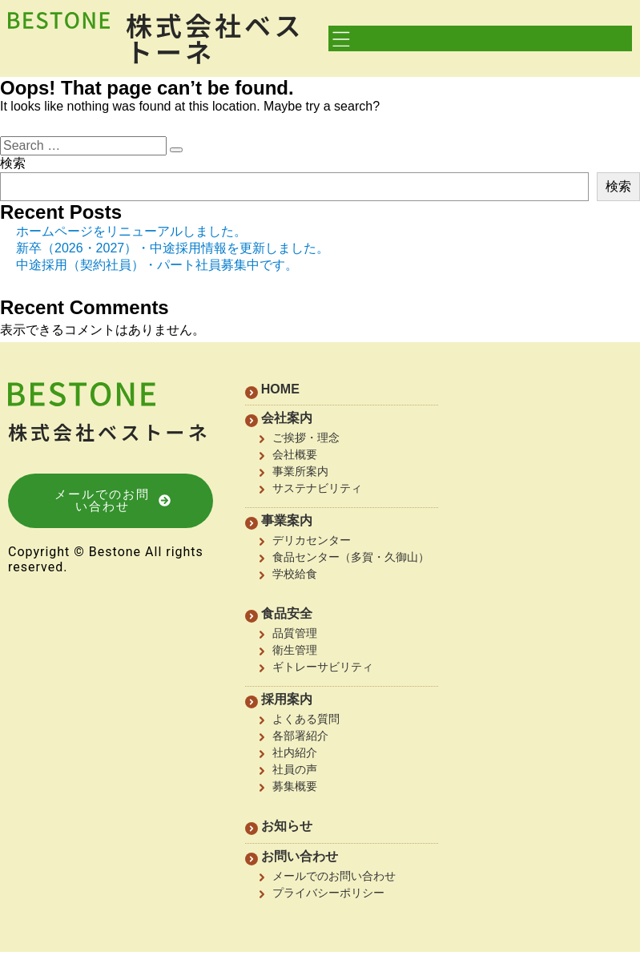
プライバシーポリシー (328, 892)
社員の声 (294, 769)
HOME (280, 389)
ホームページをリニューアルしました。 (131, 231)
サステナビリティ (317, 488)
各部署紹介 (300, 735)
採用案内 (286, 699)
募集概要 (294, 786)
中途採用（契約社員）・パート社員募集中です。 (157, 265)
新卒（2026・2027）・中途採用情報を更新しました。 (172, 248)
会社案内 (286, 418)
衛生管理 (294, 649)
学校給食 (294, 573)
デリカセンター (311, 540)
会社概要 (294, 454)
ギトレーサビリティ (322, 666)
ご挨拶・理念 (306, 437)
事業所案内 (300, 471)
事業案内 (286, 520)
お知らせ (286, 826)
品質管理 (294, 633)
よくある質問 (306, 718)
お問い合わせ (299, 856)
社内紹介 (294, 752)
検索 (13, 163)
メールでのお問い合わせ (334, 875)
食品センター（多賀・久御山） (350, 557)
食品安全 (286, 613)
